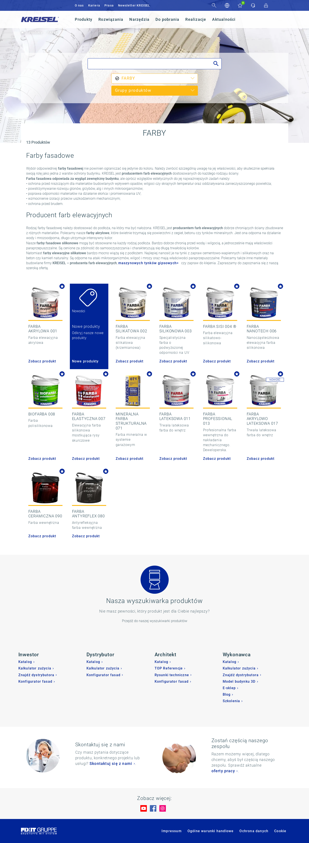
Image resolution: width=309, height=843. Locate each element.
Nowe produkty (85, 361)
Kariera (94, 5)
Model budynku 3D (239, 681)
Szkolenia (231, 701)
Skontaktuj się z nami (111, 763)
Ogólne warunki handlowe (210, 831)
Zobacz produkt (42, 361)
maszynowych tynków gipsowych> (148, 263)
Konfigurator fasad (35, 681)
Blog (227, 694)
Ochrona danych (253, 831)
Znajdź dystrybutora (36, 675)
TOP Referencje (169, 668)
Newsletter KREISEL (134, 5)
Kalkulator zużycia (34, 668)
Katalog (25, 662)
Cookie (280, 831)
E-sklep (229, 688)
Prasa (109, 5)
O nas (79, 5)
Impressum (172, 831)
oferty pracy (223, 771)
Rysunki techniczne (172, 675)
